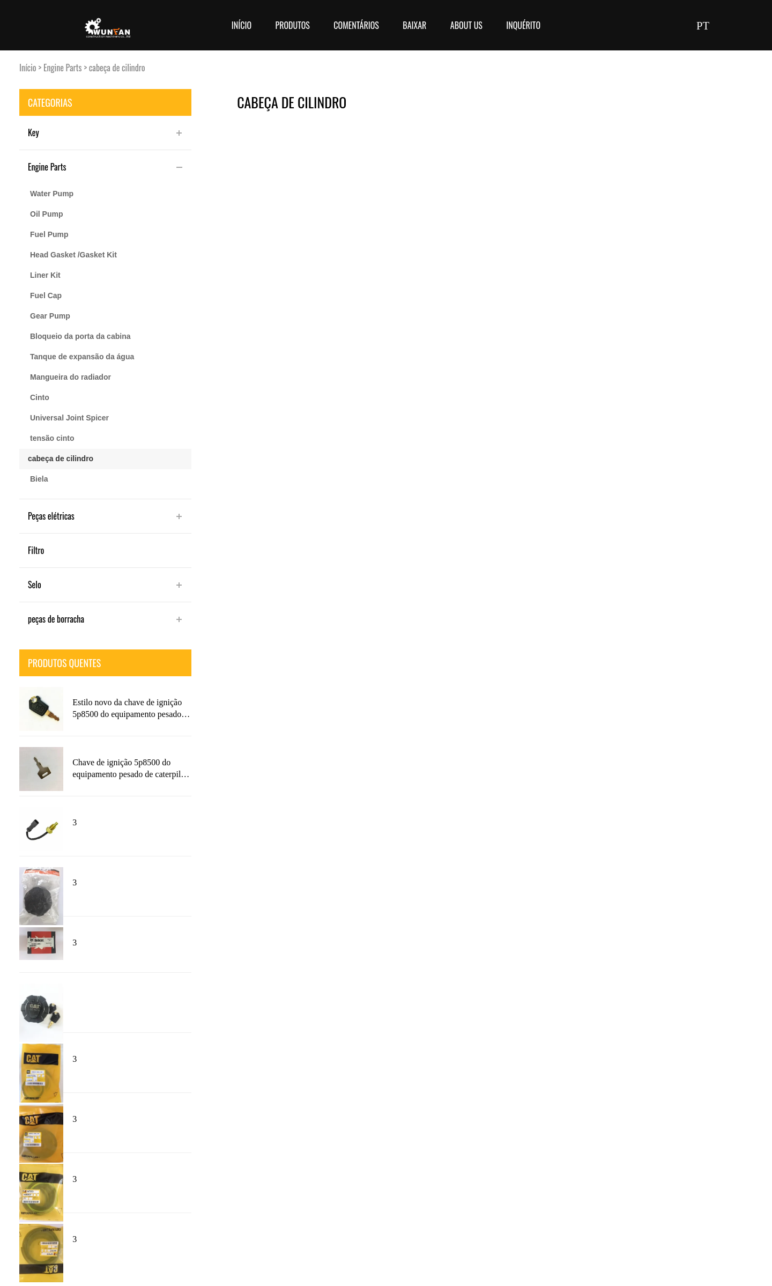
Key (33, 132)
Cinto (39, 397)
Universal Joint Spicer (69, 417)
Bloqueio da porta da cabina (80, 336)
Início (241, 25)
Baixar (414, 25)
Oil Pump (46, 214)
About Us (466, 25)
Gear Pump (50, 316)
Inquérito (523, 25)
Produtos (292, 25)
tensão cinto (52, 438)
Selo (34, 584)
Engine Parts (62, 67)
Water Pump (51, 193)
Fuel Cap (46, 295)
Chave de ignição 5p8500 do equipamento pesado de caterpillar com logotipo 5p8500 (131, 769)
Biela (39, 479)
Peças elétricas (51, 515)
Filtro (36, 550)
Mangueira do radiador (70, 377)
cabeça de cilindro (117, 67)
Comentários (356, 25)
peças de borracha (56, 618)
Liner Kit (45, 275)
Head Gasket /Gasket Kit (73, 254)
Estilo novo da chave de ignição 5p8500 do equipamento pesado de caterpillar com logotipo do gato (127, 709)
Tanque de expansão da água (82, 356)
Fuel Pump (49, 234)
